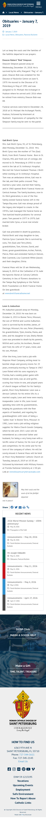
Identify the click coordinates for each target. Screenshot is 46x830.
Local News (10, 35)
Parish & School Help (23, 635)
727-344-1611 (26, 754)
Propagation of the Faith (18, 530)
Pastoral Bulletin (30, 35)
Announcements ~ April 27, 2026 (22, 598)
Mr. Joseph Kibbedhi (16, 552)
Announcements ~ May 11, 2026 (22, 566)
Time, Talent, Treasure (23, 671)
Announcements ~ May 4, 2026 (21, 582)
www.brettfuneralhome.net (17, 293)
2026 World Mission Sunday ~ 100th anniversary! (24, 522)
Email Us (23, 761)
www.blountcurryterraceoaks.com (24, 471)
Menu (39, 4)
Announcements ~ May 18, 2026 (22, 537)
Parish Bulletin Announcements (21, 543)
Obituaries (19, 35)
